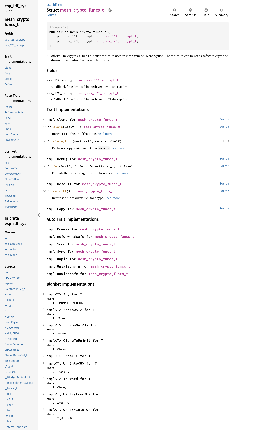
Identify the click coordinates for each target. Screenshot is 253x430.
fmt (56, 166)
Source (51, 15)
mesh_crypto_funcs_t (98, 119)
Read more (104, 133)
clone (58, 127)
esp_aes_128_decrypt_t (117, 41)
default (60, 191)
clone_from (62, 141)
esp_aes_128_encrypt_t (117, 36)
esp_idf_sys (54, 4)
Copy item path (110, 10)
